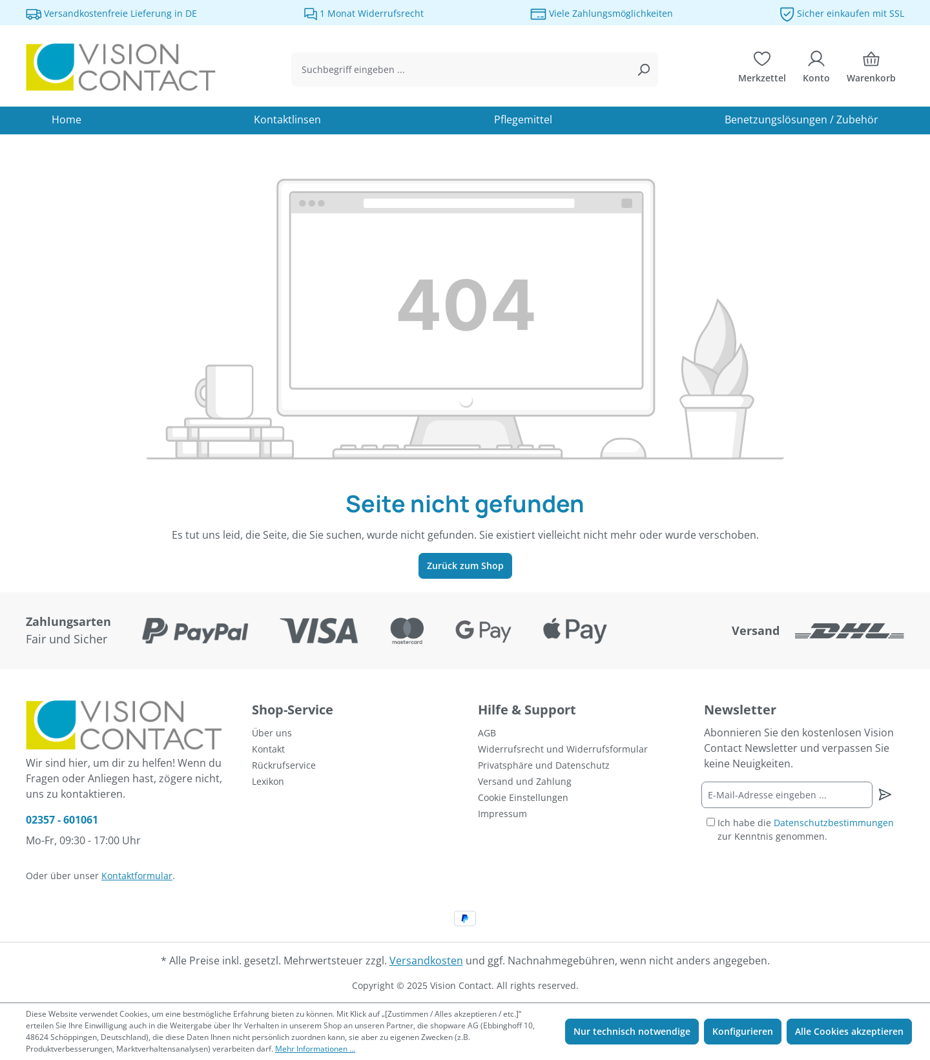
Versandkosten (426, 960)
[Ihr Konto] (816, 69)
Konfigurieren (742, 1031)
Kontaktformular (136, 875)
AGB (487, 733)
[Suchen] (643, 69)
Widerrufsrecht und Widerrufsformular (563, 749)
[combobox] (460, 69)
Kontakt (268, 749)
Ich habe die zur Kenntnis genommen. (806, 829)
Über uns (272, 733)
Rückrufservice (284, 765)
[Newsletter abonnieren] (884, 794)
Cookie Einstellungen (523, 797)
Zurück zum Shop (465, 565)
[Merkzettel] (762, 69)
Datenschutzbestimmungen (834, 822)
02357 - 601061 (62, 820)
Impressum (502, 813)
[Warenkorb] (871, 69)
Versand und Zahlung (525, 781)
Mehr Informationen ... (315, 1048)
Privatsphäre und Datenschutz (544, 765)
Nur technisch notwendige (632, 1031)
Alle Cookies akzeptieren (849, 1031)
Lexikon (268, 781)
